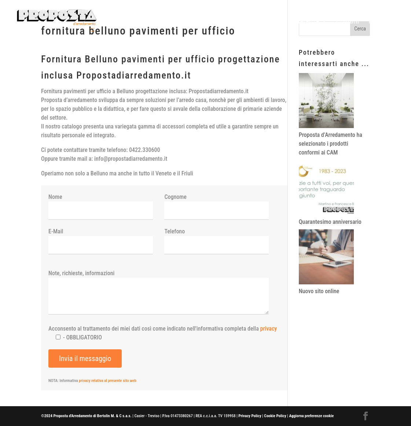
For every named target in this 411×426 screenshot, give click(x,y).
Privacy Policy (249, 416)
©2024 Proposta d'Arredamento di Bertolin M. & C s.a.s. (86, 416)
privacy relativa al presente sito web (107, 380)
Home (232, 21)
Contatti (347, 21)
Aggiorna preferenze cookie (311, 416)
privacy (268, 328)
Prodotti (262, 21)
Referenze (304, 21)
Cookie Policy (275, 416)
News (376, 21)
